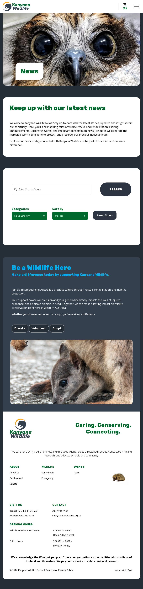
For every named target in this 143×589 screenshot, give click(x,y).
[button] (29, 216)
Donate (20, 328)
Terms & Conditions (47, 570)
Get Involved (16, 478)
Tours (76, 472)
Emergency (47, 478)
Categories (20, 209)
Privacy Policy (65, 570)
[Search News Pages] (51, 189)
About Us (14, 472)
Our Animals (48, 472)
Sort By (57, 209)
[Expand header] (136, 6)
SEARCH (115, 189)
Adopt (57, 328)
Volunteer (39, 328)
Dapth (130, 570)
